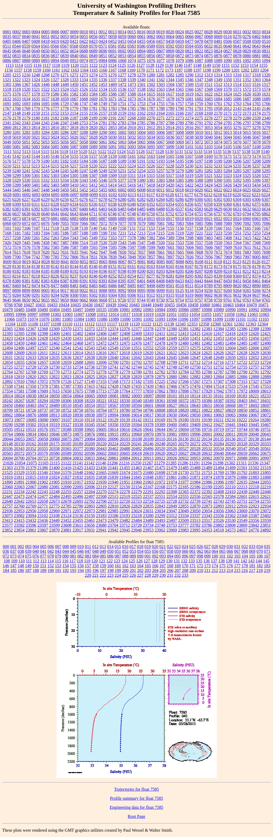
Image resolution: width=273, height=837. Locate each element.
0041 (35, 36)
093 (162, 556)
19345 (89, 424)
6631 (237, 209)
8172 (208, 266)
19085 (31, 420)
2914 (170, 127)
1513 (227, 84)
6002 (122, 190)
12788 (230, 372)
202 (140, 570)
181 (252, 565)
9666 (93, 300)
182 (259, 565)
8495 (131, 285)
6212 (208, 194)
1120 (74, 65)
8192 (74, 271)
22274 (113, 491)
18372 (183, 400)
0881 (256, 55)
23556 (253, 520)
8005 (256, 257)
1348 (208, 79)
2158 (112, 113)
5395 (247, 180)
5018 (7, 137)
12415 (195, 333)
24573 (230, 530)
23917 (78, 530)
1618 (179, 94)
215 (237, 570)
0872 (179, 55)
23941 (101, 530)
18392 (230, 400)
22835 (148, 506)
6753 (179, 214)
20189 (78, 444)
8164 (160, 266)
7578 (35, 247)
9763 (247, 300)
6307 (266, 199)
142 (244, 561)
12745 (148, 367)
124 (124, 561)
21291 (194, 463)
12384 (218, 329)
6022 (218, 190)
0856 (151, 55)
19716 (207, 429)
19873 (66, 434)
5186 (93, 161)
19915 (113, 434)
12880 (171, 376)
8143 (64, 266)
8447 (218, 281)
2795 (227, 123)
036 (6, 551)
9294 (55, 295)
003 (28, 546)
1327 (55, 79)
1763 (237, 103)
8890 (256, 285)
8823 (247, 285)
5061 (103, 142)
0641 (237, 46)
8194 (93, 271)
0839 (64, 55)
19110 (78, 420)
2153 (64, 113)
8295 (189, 276)
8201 (151, 271)
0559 (26, 46)
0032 (247, 32)
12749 (183, 367)
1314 (218, 75)
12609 (19, 353)
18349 (148, 400)
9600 (199, 295)
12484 (230, 343)
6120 (170, 194)
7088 (218, 223)
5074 (218, 142)
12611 (42, 353)
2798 (256, 123)
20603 (113, 453)
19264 (253, 420)
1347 (199, 79)
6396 (64, 209)
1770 (35, 108)
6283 (151, 199)
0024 (179, 32)
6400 (83, 209)
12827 (113, 376)
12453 (218, 338)
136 (206, 561)
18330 (124, 400)
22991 (124, 511)
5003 (131, 132)
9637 (256, 295)
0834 (26, 55)
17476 (195, 386)
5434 (256, 185)
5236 (247, 166)
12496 (19, 348)
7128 (64, 228)
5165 (170, 156)
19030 (171, 415)
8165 (170, 266)
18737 (42, 410)
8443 (199, 281)
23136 (78, 515)
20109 (148, 439)
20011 (230, 434)
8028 (45, 261)
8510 (179, 285)
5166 (179, 156)
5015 (247, 132)
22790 (78, 506)
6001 (112, 190)
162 (125, 565)
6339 (122, 204)
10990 (230, 309)
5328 (7, 180)
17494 (207, 386)
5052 (35, 142)
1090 (227, 60)
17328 (265, 381)
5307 (93, 175)
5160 (122, 156)
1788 (160, 108)
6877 (35, 218)
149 (28, 565)
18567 (113, 405)
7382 (151, 238)
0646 (16, 51)
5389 (208, 180)
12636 (66, 357)
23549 (242, 520)
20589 (66, 453)
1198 (207, 70)
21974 (171, 482)
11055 (206, 314)
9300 (74, 295)
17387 (66, 386)
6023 (227, 190)
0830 (256, 51)
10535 (101, 309)
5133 (198, 151)
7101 (7, 228)
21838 (101, 477)
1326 (45, 79)
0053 (64, 36)
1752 (131, 103)
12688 (78, 362)
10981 (124, 309)
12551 (136, 348)
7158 (198, 228)
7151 (131, 228)
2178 (16, 118)
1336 (103, 79)
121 (102, 561)
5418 (151, 185)
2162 (141, 113)
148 (21, 565)
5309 (112, 175)
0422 (83, 41)
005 (43, 546)
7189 (93, 233)
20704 (31, 458)
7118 (55, 228)
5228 (170, 166)
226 (133, 575)
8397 (131, 281)
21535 (31, 472)
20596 (89, 453)
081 (73, 556)
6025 (247, 190)
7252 (247, 233)
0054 (74, 36)
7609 (227, 247)
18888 (42, 415)
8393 (103, 281)
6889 (122, 218)
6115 (141, 194)
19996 (195, 434)
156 (80, 565)
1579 (45, 94)
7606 (208, 247)
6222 (246, 194)
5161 (131, 156)
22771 (42, 506)
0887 (16, 60)
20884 (124, 458)
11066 (9, 319)
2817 (64, 127)
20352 (31, 448)
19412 (207, 424)
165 (147, 565)
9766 (8, 305)
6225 (7, 199)
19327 (66, 424)
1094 (266, 60)
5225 (141, 166)
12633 (31, 357)
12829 (136, 376)
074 (21, 556)
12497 (31, 348)
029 (222, 546)
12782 (160, 372)
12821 (42, 376)
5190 (131, 161)
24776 (253, 530)
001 (13, 546)
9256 (208, 290)
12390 (265, 329)
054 (140, 551)
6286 (179, 199)
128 (154, 561)
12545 (101, 348)
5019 (16, 137)
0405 (7, 41)
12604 (230, 348)
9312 (151, 295)
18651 (207, 405)
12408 (124, 333)
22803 (89, 506)
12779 (124, 372)
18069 (101, 396)
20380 (89, 448)
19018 (160, 415)
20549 (253, 448)
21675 (136, 472)
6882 (64, 218)
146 (6, 565)
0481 (218, 41)
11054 (195, 314)
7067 (93, 223)
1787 (151, 108)
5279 (179, 170)
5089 (93, 147)
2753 (83, 123)
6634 (266, 209)
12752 (218, 367)
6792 (227, 214)
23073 (7, 515)
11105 (22, 324)
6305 (247, 199)
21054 (19, 463)
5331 (35, 180)
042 (50, 551)
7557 (199, 242)
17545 (253, 386)
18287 (31, 400)
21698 (160, 472)
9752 (170, 300)
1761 (218, 103)
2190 (103, 118)
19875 (78, 434)
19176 (171, 420)
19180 (183, 420)
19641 (148, 429)
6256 (64, 199)
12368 (42, 329)
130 (169, 561)
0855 (141, 55)
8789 (208, 285)
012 (95, 546)
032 (245, 546)
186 (21, 570)
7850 (141, 257)
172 (200, 565)
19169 (160, 420)
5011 (208, 132)
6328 (55, 204)
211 (207, 570)
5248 (93, 170)
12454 (230, 338)
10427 (28, 305)
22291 (148, 491)
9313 (160, 295)
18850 (242, 410)
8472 (26, 285)
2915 (179, 127)
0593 (179, 46)
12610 (31, 353)
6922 (218, 218)
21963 (148, 482)
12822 (54, 376)
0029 (218, 32)
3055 (227, 127)
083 (88, 556)
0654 (74, 51)
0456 (151, 41)
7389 (170, 238)
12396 (31, 333)
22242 (31, 491)
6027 (266, 190)
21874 (207, 477)
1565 (179, 89)
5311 (131, 175)
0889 (35, 60)
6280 (122, 199)
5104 (218, 147)
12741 (113, 367)
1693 (26, 103)
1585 (103, 94)
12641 (124, 357)
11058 (229, 314)
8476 (45, 285)
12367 (31, 329)
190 (50, 570)
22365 (183, 491)
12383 (207, 329)
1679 (179, 99)
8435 (189, 281)
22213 (242, 487)
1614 (141, 94)
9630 (218, 295)
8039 (55, 261)
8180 (7, 271)
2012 (227, 108)
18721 (19, 410)
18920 (66, 415)
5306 (83, 175)
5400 (26, 185)
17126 (66, 381)
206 (170, 570)
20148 (7, 444)
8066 (113, 261)
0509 (256, 41)
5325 (247, 175)
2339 (256, 118)
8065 (103, 261)
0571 (103, 46)
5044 (227, 137)
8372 (247, 276)
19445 (253, 424)
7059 (74, 223)
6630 (227, 209)
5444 (7, 190)
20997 (265, 458)
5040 (208, 137)
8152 (122, 266)
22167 (148, 487)
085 (103, 556)
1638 (55, 99)
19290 (7, 424)
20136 (230, 439)
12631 (7, 357)
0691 (112, 51)
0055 (83, 36)
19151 (148, 420)
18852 (253, 410)
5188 (112, 161)
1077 (160, 60)
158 (95, 565)
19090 (43, 420)
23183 (101, 515)
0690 (103, 51)
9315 (170, 295)
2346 (55, 123)
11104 (10, 324)
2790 (189, 123)
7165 (246, 228)
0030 (227, 32)
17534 (242, 386)
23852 (7, 530)
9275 (7, 295)
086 (110, 556)
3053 (208, 127)
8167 (189, 266)
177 (237, 565)
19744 (242, 429)
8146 (93, 266)
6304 (237, 199)
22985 (113, 511)
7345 (83, 238)
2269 (141, 118)
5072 (199, 142)
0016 (141, 32)
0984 (103, 60)
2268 (131, 118)
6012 (170, 190)
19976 (160, 434)
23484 (136, 520)
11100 (229, 319)
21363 (7, 467)
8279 (160, 276)
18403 (242, 400)
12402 (78, 333)
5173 (247, 156)
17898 (183, 391)
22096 (89, 487)
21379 (31, 467)
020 (155, 546)
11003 (67, 314)
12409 (136, 333)
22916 (242, 506)
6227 (26, 199)
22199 (207, 487)
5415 (122, 185)
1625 (237, 94)
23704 (113, 525)
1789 (170, 108)
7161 (227, 228)
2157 (103, 113)
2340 (266, 118)
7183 (35, 233)
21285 (171, 463)
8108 (199, 261)
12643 (148, 357)
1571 (237, 89)
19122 (101, 420)
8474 (35, 285)
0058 (112, 36)
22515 (113, 496)
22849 (171, 506)
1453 (103, 84)
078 (50, 556)
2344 (35, 123)
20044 (7, 439)
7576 (26, 247)
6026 (256, 190)
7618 (26, 252)
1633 (16, 99)
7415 (247, 238)
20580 (54, 453)
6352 (151, 204)
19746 (253, 429)
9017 (64, 290)
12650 (230, 357)
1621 (199, 94)
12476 (136, 343)
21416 (66, 467)
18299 (54, 400)
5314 (141, 175)
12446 (136, 338)
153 (58, 565)
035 (267, 546)
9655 (45, 300)
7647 (103, 252)
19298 (19, 424)
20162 (31, 444)
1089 (218, 60)
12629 (253, 353)
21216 (124, 463)
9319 (189, 295)
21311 (241, 463)
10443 (134, 305)
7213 (141, 233)
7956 (208, 257)
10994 (265, 309)
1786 (141, 108)
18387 (218, 400)
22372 (195, 491)
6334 (74, 204)
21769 (218, 472)
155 (73, 565)
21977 (183, 482)
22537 (148, 496)
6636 (7, 214)
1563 (160, 89)
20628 (195, 453)
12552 (148, 348)
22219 (265, 487)
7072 (103, 223)
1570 (227, 89)
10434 (64, 305)
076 (36, 556)
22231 (7, 491)
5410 (74, 185)
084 (95, 556)
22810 (113, 506)
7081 (160, 223)
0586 (141, 46)
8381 (26, 281)
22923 (253, 506)
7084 (189, 223)
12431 (78, 338)
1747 (83, 103)
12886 (242, 376)
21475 (160, 467)
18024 (19, 396)
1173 (169, 70)
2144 (247, 108)
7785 (55, 257)
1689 (266, 99)
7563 (227, 242)
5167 (189, 156)
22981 (101, 511)
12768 (31, 372)
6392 (35, 209)
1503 (160, 84)
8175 (237, 266)
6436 (112, 209)
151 (43, 565)
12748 (171, 367)
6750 (151, 214)
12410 (148, 333)
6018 (179, 190)
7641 (83, 252)
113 (43, 561)
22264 (89, 491)
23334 (183, 515)
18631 (183, 405)
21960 (136, 482)
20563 (7, 453)
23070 (253, 511)
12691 (89, 362)
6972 (26, 223)
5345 (93, 180)
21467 (148, 467)
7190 (103, 233)
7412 (237, 238)
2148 (16, 113)
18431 (265, 400)
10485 (19, 309)
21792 (242, 472)
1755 (160, 103)
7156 (179, 228)
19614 (113, 429)
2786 (151, 123)
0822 (199, 51)
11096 (183, 319)
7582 (45, 247)
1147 (188, 65)
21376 (19, 467)
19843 (42, 434)
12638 (89, 357)
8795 (218, 285)
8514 (199, 285)
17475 (183, 386)
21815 (31, 477)
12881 (183, 376)
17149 (89, 381)
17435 (136, 386)
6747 (122, 214)
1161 (56, 70)
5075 (227, 142)
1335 (93, 79)
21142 (89, 463)
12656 (31, 362)
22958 (42, 511)
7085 (199, 223)
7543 (122, 242)
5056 (64, 142)
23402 (265, 515)
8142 (55, 266)
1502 (151, 84)
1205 (7, 75)
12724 (265, 362)
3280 (7, 132)
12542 (78, 348)
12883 (207, 376)
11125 (157, 324)
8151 (112, 266)
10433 (52, 305)
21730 (183, 472)
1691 (7, 103)
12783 (171, 372)
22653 (31, 501)
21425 (78, 467)
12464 (66, 343)
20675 (265, 453)
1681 (189, 99)
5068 (170, 142)
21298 (218, 463)
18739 (54, 410)
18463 (31, 405)
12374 (113, 329)
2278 (227, 118)
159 (103, 565)
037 (13, 551)
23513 (195, 520)
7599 (151, 247)
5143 (26, 156)
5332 (45, 180)
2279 (237, 118)
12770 (54, 372)
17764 (124, 391)
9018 (74, 290)
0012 (103, 32)
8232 (64, 276)
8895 (266, 285)
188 (36, 570)
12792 (265, 372)
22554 (171, 496)
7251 (237, 233)
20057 (31, 439)
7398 (189, 238)
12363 (251, 324)
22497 (89, 496)
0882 (266, 55)
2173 (247, 113)
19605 (101, 429)
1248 (35, 75)
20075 (66, 439)
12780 (136, 372)
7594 (103, 247)
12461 (42, 343)
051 (118, 551)
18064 (78, 396)
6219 (227, 194)
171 (192, 565)
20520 (160, 448)
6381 (266, 204)
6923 (227, 218)
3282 (26, 132)
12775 (89, 372)
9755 (189, 300)
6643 (74, 214)
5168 (199, 156)
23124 (66, 515)
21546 (42, 472)
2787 (160, 123)
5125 (131, 151)
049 (103, 551)
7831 (93, 257)
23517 (207, 520)
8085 (160, 261)
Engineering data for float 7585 (136, 807)
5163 (151, 156)
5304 (64, 175)
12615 (89, 353)
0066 (189, 36)
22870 (195, 506)
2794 (218, 123)
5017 (266, 132)
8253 (122, 276)
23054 (207, 511)
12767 (19, 372)
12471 (89, 343)
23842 (253, 525)
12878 (148, 376)
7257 (7, 238)
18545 (78, 405)
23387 (253, 515)
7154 (160, 228)
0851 (103, 55)
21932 (89, 482)
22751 (242, 501)
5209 (266, 161)
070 (259, 551)
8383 (45, 281)
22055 (265, 482)
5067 (160, 142)
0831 (266, 51)
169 (177, 565)
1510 (199, 84)
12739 (101, 367)
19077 (19, 420)
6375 (256, 204)
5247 (83, 170)
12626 (218, 353)
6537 (179, 209)
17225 (160, 381)
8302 (199, 276)
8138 (35, 266)
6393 (45, 209)
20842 (101, 458)
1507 (179, 84)
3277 (247, 127)
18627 (171, 405)
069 (252, 551)
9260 (227, 290)
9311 (141, 295)
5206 (237, 161)
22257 (78, 491)
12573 (183, 348)
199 (118, 570)
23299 (160, 515)
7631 (64, 252)
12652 (253, 357)
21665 (101, 472)
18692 (253, 405)
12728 (31, 367)
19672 (171, 429)
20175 (54, 444)
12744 (136, 367)
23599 (54, 525)
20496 (148, 448)
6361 (237, 204)
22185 (183, 487)
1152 (235, 65)
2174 (256, 113)
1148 (197, 65)
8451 (237, 281)
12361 (227, 324)
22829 (136, 506)
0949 (64, 60)
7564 (237, 242)
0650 (45, 51)
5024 (55, 137)
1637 (45, 99)
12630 (265, 353)
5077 (247, 142)
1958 (218, 108)
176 (230, 565)
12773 (66, 372)
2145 (256, 108)
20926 (171, 458)
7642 (93, 252)
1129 (159, 65)
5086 (64, 147)
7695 (256, 252)
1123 (103, 65)
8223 (45, 276)
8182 (16, 271)
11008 (90, 314)
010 (80, 546)
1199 (216, 70)
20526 (171, 448)
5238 (266, 166)
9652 (35, 300)
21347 (265, 463)
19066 (242, 415)
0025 (189, 32)
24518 (218, 530)
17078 (54, 381)
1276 (112, 75)
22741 (207, 501)
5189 (122, 161)
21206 (112, 463)
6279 (112, 199)
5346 (103, 180)
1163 (75, 70)
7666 (189, 252)
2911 (141, 127)
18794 (136, 410)
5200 (227, 161)
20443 (101, 448)
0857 (160, 55)
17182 (136, 381)
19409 (195, 424)
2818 (74, 127)
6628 (208, 209)
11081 (56, 319)
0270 (237, 36)
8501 (170, 285)
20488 (124, 448)
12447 (148, 338)
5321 (208, 175)
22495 (66, 496)
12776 (101, 372)
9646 (16, 300)
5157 (93, 156)
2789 (179, 123)
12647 (195, 357)
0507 (237, 41)
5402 (45, 185)
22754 (253, 501)
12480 (183, 343)
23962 (160, 530)
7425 (266, 238)
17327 (253, 381)
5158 (103, 156)
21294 (206, 463)
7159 (208, 228)
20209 (89, 444)
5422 (189, 185)
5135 (217, 151)
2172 (237, 113)
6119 (160, 194)
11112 (90, 324)
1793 (199, 108)
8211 (237, 271)
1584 (93, 94)
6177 (189, 194)
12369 (54, 329)
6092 (26, 194)
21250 (136, 463)
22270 (101, 491)
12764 (7, 372)
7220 (189, 233)
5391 (227, 180)
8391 (83, 281)
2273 (179, 118)
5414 (112, 185)
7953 (199, 257)
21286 (183, 463)
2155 (83, 113)
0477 (189, 41)
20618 (136, 453)
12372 (89, 329)
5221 (103, 166)
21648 (78, 472)
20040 (253, 434)
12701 (124, 362)
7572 (7, 247)
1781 (93, 108)
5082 (26, 147)
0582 (122, 46)
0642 (247, 46)
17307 (218, 381)
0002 (16, 32)
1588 (131, 94)
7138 (74, 228)
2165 (170, 113)
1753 (141, 103)
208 (185, 570)
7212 (131, 233)
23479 (113, 520)
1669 (93, 99)
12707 (148, 362)
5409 (64, 185)
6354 (170, 204)
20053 (19, 439)
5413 (103, 185)
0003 (26, 32)
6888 (112, 218)
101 (222, 556)
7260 (26, 238)
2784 (131, 123)
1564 (170, 89)
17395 (78, 386)
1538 (141, 89)
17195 (148, 381)
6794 (247, 214)
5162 (141, 156)
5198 (208, 161)
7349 (93, 238)
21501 (242, 467)
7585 (55, 247)
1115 (28, 65)
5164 (160, 156)
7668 (199, 252)
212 (215, 570)
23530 (230, 520)
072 (6, 556)
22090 (66, 487)
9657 (55, 300)
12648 (207, 357)
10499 (89, 309)
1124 (112, 65)
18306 (66, 400)
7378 (131, 238)
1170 (141, 70)
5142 (16, 156)
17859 (148, 391)
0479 (208, 41)
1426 (35, 84)
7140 (93, 228)
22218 (253, 487)
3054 (218, 127)
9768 (18, 305)
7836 (103, 257)
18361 (160, 400)
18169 (230, 396)
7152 (141, 228)
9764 (256, 300)
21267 (147, 463)
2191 (112, 118)
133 (191, 561)
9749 (151, 300)
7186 (64, 233)
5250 (112, 170)
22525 (136, 496)
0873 (189, 55)
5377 (122, 180)
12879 (160, 376)
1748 (93, 103)
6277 (93, 199)
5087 (74, 147)
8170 (199, 266)
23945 (124, 530)
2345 (45, 123)
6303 (227, 199)
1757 (179, 103)
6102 (113, 194)
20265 (171, 444)
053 (133, 551)
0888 (26, 60)
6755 (199, 214)
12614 (78, 353)
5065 (141, 142)
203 (147, 570)
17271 (207, 381)
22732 (183, 501)
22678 (66, 501)
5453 (93, 190)
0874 (199, 55)
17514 (218, 386)
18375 (195, 400)
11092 (148, 319)
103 (237, 556)
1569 (218, 89)
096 (185, 556)
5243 (45, 170)
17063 (31, 381)
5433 (247, 185)
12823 (66, 376)
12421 (265, 333)
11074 (32, 319)
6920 (199, 218)
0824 (218, 51)
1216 (26, 75)
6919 (189, 218)
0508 (247, 41)
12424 (19, 338)
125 (132, 561)
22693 (78, 501)
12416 (207, 333)
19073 (7, 420)
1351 (237, 79)
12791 (253, 372)
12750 (195, 367)
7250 (227, 233)
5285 (237, 170)
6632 (247, 209)
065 (222, 551)
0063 (160, 36)
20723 (42, 458)
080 (65, 556)
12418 (230, 333)
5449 (55, 190)
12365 (7, 329)
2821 (103, 127)
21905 (54, 482)
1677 (160, 99)
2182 (55, 118)
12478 (160, 343)
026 (200, 546)
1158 (27, 70)
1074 (131, 60)
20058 (43, 439)
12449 (171, 338)
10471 (263, 305)
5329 (16, 180)
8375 (266, 276)
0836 (45, 55)
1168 (122, 70)
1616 (160, 94)
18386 (207, 400)
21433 (89, 467)
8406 (151, 281)
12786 (207, 372)
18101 (172, 396)
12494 (7, 348)
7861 (160, 257)
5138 (246, 151)
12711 (183, 362)
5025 (64, 137)
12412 (171, 333)
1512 (218, 84)
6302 (218, 199)
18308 (78, 400)
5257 (160, 170)
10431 (40, 305)
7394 (179, 238)
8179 (266, 266)
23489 (148, 520)
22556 (195, 496)
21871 (195, 477)
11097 (195, 319)
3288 (83, 132)
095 (177, 556)
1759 (199, 103)
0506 (227, 41)
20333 (265, 444)
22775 (54, 506)
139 (229, 561)
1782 (103, 108)
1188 (188, 70)
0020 (170, 32)
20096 (113, 439)
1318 (256, 75)
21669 (113, 472)
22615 (253, 496)
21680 (148, 472)
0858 (170, 55)
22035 (242, 482)
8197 (112, 271)
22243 (42, 491)
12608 (7, 353)
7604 (189, 247)
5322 (218, 175)
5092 (122, 147)
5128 (159, 151)
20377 (78, 448)
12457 (265, 338)
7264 (64, 238)
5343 (83, 180)
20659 (242, 453)
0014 (122, 32)
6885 (93, 218)
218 (259, 570)
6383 (16, 209)
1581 (64, 94)
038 (21, 551)
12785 (195, 372)
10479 (7, 309)
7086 (208, 223)
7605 (199, 247)
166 (155, 565)
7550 (160, 242)
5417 (141, 185)
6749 (141, 214)
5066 (151, 142)
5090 (103, 147)
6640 (45, 214)
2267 (122, 118)
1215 (16, 75)
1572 (247, 89)
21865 (183, 477)
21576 (66, 472)
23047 (171, 511)
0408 (35, 41)
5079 (266, 142)
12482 (207, 343)
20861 (113, 458)
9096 (151, 290)
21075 (31, 463)
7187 (74, 233)
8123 (237, 261)
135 (199, 561)
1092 (247, 60)
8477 (55, 285)
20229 (124, 444)
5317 (170, 175)
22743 (218, 501)
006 (50, 546)
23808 (230, 525)
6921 (208, 218)
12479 (171, 343)
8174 (227, 266)
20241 (136, 444)
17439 (148, 386)
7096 (266, 223)
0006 (55, 32)
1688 (256, 99)
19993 (183, 434)
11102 (252, 319)
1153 (244, 65)
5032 (131, 137)
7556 (189, 242)
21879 (230, 477)
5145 (45, 156)
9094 (131, 290)
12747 (160, 367)
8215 (7, 276)
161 (118, 565)
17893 (171, 391)
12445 (124, 338)
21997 (230, 482)
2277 (218, 118)
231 (170, 575)
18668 (230, 405)
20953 (195, 458)
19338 (78, 424)
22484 (54, 496)
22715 (113, 501)
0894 (55, 60)
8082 (151, 261)
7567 (247, 242)
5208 (256, 161)
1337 (112, 79)
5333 (55, 180)
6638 (26, 214)
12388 (253, 329)
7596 (122, 247)
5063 (122, 142)
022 (170, 546)
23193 (124, 515)
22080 (42, 487)
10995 (9, 314)
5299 (16, 175)
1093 (256, 60)
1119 (65, 65)
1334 (83, 79)
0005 (45, 32)
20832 (78, 458)
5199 (218, 161)
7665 (179, 252)
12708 (160, 362)
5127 (150, 151)
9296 (64, 295)
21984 (195, 482)
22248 (54, 491)
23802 (218, 525)
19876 (89, 434)
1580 (55, 94)
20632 (207, 453)
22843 (160, 506)
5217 (74, 166)
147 (13, 565)
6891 (131, 218)
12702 (136, 362)
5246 (74, 170)
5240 (16, 170)
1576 (16, 94)
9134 (189, 290)
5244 (55, 170)
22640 (7, 501)
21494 (218, 467)
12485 (242, 343)
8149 (103, 266)
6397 (74, 209)
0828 (237, 51)
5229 (179, 166)
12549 (113, 348)
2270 (151, 118)
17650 (66, 391)
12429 (54, 338)
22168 (160, 487)
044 (65, 551)
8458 (247, 281)
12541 (66, 348)
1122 (93, 65)
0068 (208, 36)
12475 (124, 343)
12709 (171, 362)
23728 (136, 525)
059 (177, 551)
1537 (131, 89)
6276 (83, 199)
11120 (135, 324)
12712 (195, 362)
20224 (113, 444)
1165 (93, 70)
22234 (19, 491)
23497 (171, 520)
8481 (74, 285)
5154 (64, 156)
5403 (55, 185)
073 (13, 556)
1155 (263, 65)
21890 (7, 482)
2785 (141, 123)
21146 (101, 463)
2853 (112, 127)
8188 (55, 271)
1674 (141, 99)
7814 (83, 257)
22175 (171, 487)
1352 (247, 79)
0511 (7, 46)
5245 (64, 170)
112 (36, 561)
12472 (101, 343)
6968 (7, 223)
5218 (83, 166)
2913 (160, 127)
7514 (83, 242)
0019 (160, 32)
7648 (112, 252)
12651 (242, 357)
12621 (160, 353)
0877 (227, 55)
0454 (131, 41)
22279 (136, 491)
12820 (31, 376)
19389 (160, 424)
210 (200, 570)
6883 (74, 218)
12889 (265, 376)
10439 (111, 305)
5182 (64, 161)
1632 (7, 99)
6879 (45, 218)
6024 (237, 190)
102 (230, 556)
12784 (183, 372)
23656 (89, 525)
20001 (207, 434)
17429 (124, 386)
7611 (247, 247)
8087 (170, 261)
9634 (247, 295)
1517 (266, 84)
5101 (189, 147)
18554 (89, 405)
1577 (26, 94)
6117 (151, 194)
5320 (199, 175)
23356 (218, 515)
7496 (74, 242)
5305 (74, 175)
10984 (160, 309)
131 (177, 561)
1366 (16, 84)
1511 (208, 84)
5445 (16, 190)
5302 (45, 175)
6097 (74, 194)
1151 (226, 65)
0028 (208, 32)
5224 (131, 166)
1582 (74, 94)
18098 (160, 396)
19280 (265, 420)
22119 (101, 487)
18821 (195, 410)
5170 (218, 156)
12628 (242, 353)
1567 (199, 89)
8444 (208, 281)
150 (36, 565)
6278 (103, 199)
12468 (78, 343)
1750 (112, 103)
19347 (101, 424)
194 (80, 570)
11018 (136, 314)
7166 (256, 228)
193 (73, 570)
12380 (171, 329)
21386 (42, 467)
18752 (66, 410)
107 (267, 556)
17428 (113, 386)
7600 (160, 247)
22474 (31, 496)
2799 (266, 123)
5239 (7, 170)
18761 (89, 410)
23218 (136, 515)
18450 (7, 405)
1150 (216, 65)
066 (230, 551)
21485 (183, 467)
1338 (122, 79)
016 (125, 546)
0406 (16, 41)
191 (58, 570)
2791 (199, 123)
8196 (103, 271)
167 (162, 565)
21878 (218, 477)
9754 (179, 300)
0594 (189, 46)
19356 (113, 424)
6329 (64, 204)
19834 (31, 434)
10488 (31, 309)
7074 (112, 223)
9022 (83, 290)
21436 (101, 467)
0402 (256, 36)
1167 (112, 70)
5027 (83, 137)
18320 (89, 400)
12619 (136, 353)
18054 (66, 396)
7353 (112, 238)
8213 (256, 271)
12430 (66, 338)
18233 (265, 396)
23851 (265, 525)
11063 (252, 314)
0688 (83, 51)
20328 (242, 444)
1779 (74, 108)
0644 (266, 46)
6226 (16, 199)
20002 (218, 434)
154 (65, 565)
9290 (26, 295)
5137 (236, 151)
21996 (218, 482)
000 (6, 546)
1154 (254, 65)
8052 (84, 261)
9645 (7, 300)
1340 (141, 79)
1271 (64, 75)
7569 (266, 242)
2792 (208, 123)
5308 (103, 175)
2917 (199, 127)
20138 (253, 439)
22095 (78, 487)
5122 (102, 151)
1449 (64, 84)
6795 (256, 214)
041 (43, 551)
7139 (83, 228)
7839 (112, 257)
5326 (256, 175)
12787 (218, 372)
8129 (7, 266)
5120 (83, 151)
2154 (74, 113)
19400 (171, 424)
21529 (19, 472)
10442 (122, 305)
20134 (206, 439)
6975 (35, 223)
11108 (56, 324)
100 (215, 556)
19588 (66, 429)
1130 (169, 65)
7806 (74, 257)
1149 (207, 65)
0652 (64, 51)
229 (155, 575)
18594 (136, 405)
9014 (55, 290)
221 (95, 575)
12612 (54, 353)
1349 (218, 79)
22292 (160, 491)
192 (65, 570)
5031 (122, 137)
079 (58, 556)
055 (147, 551)
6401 (93, 209)
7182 (26, 233)
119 (87, 561)
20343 (19, 448)
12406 (101, 333)
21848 (148, 477)
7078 (131, 223)
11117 (112, 324)
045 (73, 551)
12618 (124, 353)
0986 (112, 60)
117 (73, 561)
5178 (26, 161)
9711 (112, 300)
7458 (45, 242)
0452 (112, 41)
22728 (171, 501)
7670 (208, 252)
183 (267, 565)
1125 (122, 65)
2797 (247, 123)
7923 (179, 257)
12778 (113, 372)
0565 (45, 46)
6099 (93, 194)
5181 (55, 161)
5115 (45, 151)
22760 (19, 506)
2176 (7, 118)
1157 (18, 70)
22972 (78, 511)
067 (237, 551)
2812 (16, 127)
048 (95, 551)
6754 (189, 214)
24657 (242, 530)
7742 (35, 257)
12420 (253, 333)
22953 (19, 511)
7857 (151, 257)
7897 (170, 257)
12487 (253, 343)
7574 (16, 247)
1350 (227, 79)
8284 (179, 276)
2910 (131, 127)
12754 (230, 367)
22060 (7, 487)
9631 (227, 295)
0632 (208, 46)
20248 (160, 444)
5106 (237, 147)
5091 (112, 147)
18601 (148, 405)
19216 (230, 420)
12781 (148, 372)
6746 (112, 214)
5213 (35, 166)
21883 (253, 477)
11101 (241, 319)
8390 (74, 281)
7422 (256, 238)
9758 (208, 300)
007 (58, 546)
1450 (74, 84)
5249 (103, 170)
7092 (247, 223)
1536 (122, 89)
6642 (64, 214)
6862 (266, 214)
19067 (253, 415)
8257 (141, 276)
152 (50, 565)
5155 (74, 156)
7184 (45, 233)
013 (103, 546)
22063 (19, 487)
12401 (66, 333)
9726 (122, 300)
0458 (170, 41)
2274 (189, 118)
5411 (83, 185)
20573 (31, 453)
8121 (227, 261)
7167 (266, 228)
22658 (42, 501)
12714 (207, 362)
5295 (266, 170)
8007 (266, 257)
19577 (54, 429)
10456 (181, 305)
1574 (266, 89)
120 (94, 561)
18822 (207, 410)
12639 (101, 357)
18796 (148, 410)
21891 (19, 482)
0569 (83, 46)
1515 (247, 84)
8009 (7, 261)
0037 (16, 36)
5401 (35, 185)
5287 (247, 170)
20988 (242, 458)
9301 (83, 295)
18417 (253, 400)
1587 (122, 94)
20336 (7, 448)
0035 (7, 36)
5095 (151, 147)
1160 (46, 70)
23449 (54, 520)
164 (140, 565)
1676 (151, 99)
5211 (16, 166)
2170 (218, 113)
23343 (207, 515)
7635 (74, 252)
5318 (179, 175)
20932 (183, 458)
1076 (151, 60)
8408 (160, 281)
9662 (83, 300)
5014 (237, 132)
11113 (101, 324)
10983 (148, 309)
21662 (89, 472)
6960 (247, 218)
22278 (124, 491)
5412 (93, 185)
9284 (16, 295)
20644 (230, 453)
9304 (112, 295)
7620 (45, 252)
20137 (241, 439)
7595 (112, 247)
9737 (131, 300)
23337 (195, 515)
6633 (256, 209)
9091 (112, 290)
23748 (160, 525)
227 (140, 575)
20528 (195, 448)
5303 (55, 175)
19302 (31, 424)
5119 (73, 151)
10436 (87, 305)
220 (88, 575)
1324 (35, 79)
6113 (132, 194)
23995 (195, 530)
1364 (266, 79)
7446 (35, 242)
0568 (74, 46)
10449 (157, 305)
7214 (151, 233)
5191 (141, 161)
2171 (227, 113)
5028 (93, 137)
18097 (148, 396)
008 (65, 546)
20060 (54, 439)
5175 (266, 156)
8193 (83, 271)
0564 (35, 46)
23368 (242, 515)
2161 (131, 113)
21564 (54, 472)
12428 (42, 338)
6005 (131, 190)
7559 (218, 242)
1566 (189, 89)
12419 (242, 333)
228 (147, 575)
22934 (265, 506)
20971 (230, 458)
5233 (218, 166)
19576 (42, 429)
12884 (218, 376)
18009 (253, 391)
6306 (256, 199)
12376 (124, 329)
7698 (266, 252)
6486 (151, 209)
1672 (122, 99)
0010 (83, 32)
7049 (55, 223)
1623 (218, 94)
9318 (179, 295)
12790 (242, 372)
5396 (256, 180)
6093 (36, 194)
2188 (83, 118)
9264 (237, 290)
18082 (125, 396)
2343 (26, 123)
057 (162, 551)
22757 (7, 506)
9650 (26, 300)
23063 (230, 511)
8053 (93, 261)
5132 (188, 151)
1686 (237, 99)
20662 (253, 453)
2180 (35, 118)
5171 (227, 156)
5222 (112, 166)
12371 (78, 329)
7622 (55, 252)
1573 (256, 89)
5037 (179, 137)
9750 (160, 300)
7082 (170, 223)
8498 (151, 285)
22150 (124, 487)
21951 (124, 482)
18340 (136, 400)
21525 (7, 472)
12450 (183, 338)
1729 (64, 103)
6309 (16, 204)
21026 (8, 463)
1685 (227, 99)
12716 (218, 362)
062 (200, 551)
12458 (7, 343)
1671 (112, 99)
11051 (171, 314)
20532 (207, 448)
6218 (218, 194)
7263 (55, 238)
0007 (64, 32)
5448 (45, 190)
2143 (237, 108)
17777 (136, 391)
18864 (19, 415)
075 (28, 556)
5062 (112, 142)
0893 (45, 60)
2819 (83, 127)
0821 (189, 51)
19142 (136, 420)
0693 (131, 51)
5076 (237, 142)
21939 (101, 482)
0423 (93, 41)
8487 (122, 285)
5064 (131, 142)
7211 (122, 233)
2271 (160, 118)
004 (36, 546)
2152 (55, 113)
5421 (179, 185)
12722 (242, 362)
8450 (227, 281)
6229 (45, 199)
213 (222, 570)
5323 (227, 175)
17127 (78, 381)
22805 (101, 506)
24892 (265, 530)
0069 (218, 36)
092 (155, 556)
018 (140, 546)
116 (65, 561)
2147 (7, 113)
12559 (171, 348)
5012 (218, 132)
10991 (242, 309)
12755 (242, 367)
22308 (171, 491)
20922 (160, 458)
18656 (218, 405)
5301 (35, 175)
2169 (208, 113)
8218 (35, 276)
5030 (112, 137)
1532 (93, 89)
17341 (19, 386)
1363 (256, 79)
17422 (101, 386)
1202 (245, 70)
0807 (160, 51)
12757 (253, 367)
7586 (64, 247)
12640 (113, 357)
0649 (35, 51)
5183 (74, 161)
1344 (170, 79)
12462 (54, 343)
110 (21, 561)
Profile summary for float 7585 (136, 798)
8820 (237, 285)
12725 (7, 367)
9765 (266, 300)
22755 (265, 501)
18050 (54, 396)
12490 (265, 343)
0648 (26, 51)
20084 (90, 439)
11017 (125, 314)
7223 (218, 233)
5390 (218, 180)
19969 (136, 434)
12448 (160, 338)
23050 (195, 511)
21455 (124, 467)
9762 (237, 300)
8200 (141, 271)
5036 (170, 137)
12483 (218, 343)
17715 (101, 391)
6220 (237, 194)
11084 (79, 319)
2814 (35, 127)
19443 (242, 424)
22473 (19, 496)
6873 (16, 218)
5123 (111, 151)
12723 (253, 362)
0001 (7, 32)
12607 (265, 348)
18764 (101, 410)
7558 (208, 242)
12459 (19, 343)
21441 (113, 467)
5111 (7, 151)
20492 (136, 448)
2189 (93, 118)
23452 (66, 520)
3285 (55, 132)
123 (117, 561)
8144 (74, 266)
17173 (124, 381)
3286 (64, 132)
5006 (160, 132)
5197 (199, 161)
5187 (103, 161)
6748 (131, 214)
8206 (189, 271)
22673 (54, 501)
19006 (124, 415)
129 (162, 561)
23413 (7, 520)
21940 (113, 482)
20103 (125, 439)
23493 (160, 520)
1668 (83, 99)
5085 (55, 147)
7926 (189, 257)
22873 (207, 506)
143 (251, 561)
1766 (266, 103)
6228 (35, 199)
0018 (151, 32)
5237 (256, 166)
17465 (160, 386)
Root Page (136, 816)
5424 (208, 185)
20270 (183, 444)
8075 (132, 261)
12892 (7, 381)
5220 (93, 166)
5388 (199, 180)
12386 (242, 329)
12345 (180, 324)
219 (267, 570)
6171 (179, 194)
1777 (55, 108)
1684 (218, 99)
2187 (74, 118)
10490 (42, 309)
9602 (208, 295)
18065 (90, 396)
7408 (227, 238)
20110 (160, 439)
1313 (208, 75)
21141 (78, 463)
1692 (16, 103)
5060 (93, 142)
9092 (122, 290)
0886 (7, 60)
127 (147, 561)
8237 (74, 276)
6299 (189, 199)
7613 (266, 247)
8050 (74, 261)
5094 (141, 147)
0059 (122, 36)
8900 (35, 290)
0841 (83, 55)
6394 (55, 209)
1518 (7, 89)
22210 (230, 487)
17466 (171, 386)
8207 (199, 271)
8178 (256, 266)
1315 (227, 75)
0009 (74, 32)
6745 (103, 214)
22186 (195, 487)
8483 (93, 285)
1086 (189, 60)
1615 (151, 94)
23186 (113, 515)
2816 (55, 127)
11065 (264, 314)
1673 (131, 99)
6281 (131, 199)
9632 (237, 295)
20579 (42, 453)
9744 (141, 300)
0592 (170, 46)
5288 (256, 170)
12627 (230, 353)
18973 (101, 415)
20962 (207, 458)
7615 (16, 252)
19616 (124, 429)
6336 (93, 204)
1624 (227, 94)
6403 (103, 209)
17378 (42, 386)
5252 (131, 170)
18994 (113, 415)
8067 (122, 261)
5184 (83, 161)
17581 (19, 391)
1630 (256, 94)
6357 (199, 204)
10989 (218, 309)
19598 (78, 429)
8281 (170, 276)
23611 (78, 525)
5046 (247, 137)
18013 (265, 391)
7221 (199, 233)
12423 (7, 338)
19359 (124, 424)
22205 (218, 487)
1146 (178, 65)
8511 (189, 285)
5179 (35, 161)
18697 (265, 405)
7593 (93, 247)
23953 (148, 530)
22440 (253, 491)
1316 (237, 75)
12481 (195, 343)
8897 (7, 290)
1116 (37, 65)
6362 (247, 204)
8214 (266, 271)
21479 (171, 467)
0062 (151, 36)
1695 (45, 103)
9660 (74, 300)
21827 (66, 477)
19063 (218, 415)
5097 (160, 147)
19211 (218, 420)
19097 (54, 420)
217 (252, 570)
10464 (240, 305)
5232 (208, 166)
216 (245, 570)
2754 (93, 123)
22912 (230, 506)
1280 (151, 75)
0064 (170, 36)
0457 (160, 41)
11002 (56, 314)
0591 (160, 46)
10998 (44, 314)
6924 (237, 218)
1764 (247, 103)
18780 (124, 410)
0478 (199, 41)
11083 (67, 319)
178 (245, 565)
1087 (199, 60)
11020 (160, 314)
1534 (103, 89)
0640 (227, 46)
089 (133, 556)
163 (133, 565)
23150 (89, 515)
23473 (101, 520)
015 (118, 546)
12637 (78, 357)
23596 (31, 525)
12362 (239, 324)
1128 (150, 65)
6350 (141, 204)
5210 (7, 166)
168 (170, 565)
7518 (93, 242)
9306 (131, 295)
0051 (45, 36)
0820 (179, 51)
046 (80, 551)
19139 (124, 420)
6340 (131, 204)
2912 (151, 127)
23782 (195, 525)
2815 (45, 127)
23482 (124, 520)
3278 (256, 127)
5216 (64, 166)
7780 (45, 257)
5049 (7, 142)
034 (259, 546)
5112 (17, 151)
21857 (160, 477)
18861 (265, 410)
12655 (19, 362)
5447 (35, 190)
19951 (124, 434)
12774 (78, 372)
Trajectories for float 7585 (136, 789)
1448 (55, 84)
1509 (189, 84)
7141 (102, 228)
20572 (19, 453)
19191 (195, 420)
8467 (7, 285)
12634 (42, 357)
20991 (253, 458)
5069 (179, 142)
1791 (189, 108)
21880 (242, 477)
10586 (113, 309)
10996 (20, 314)
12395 (19, 333)
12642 (136, 357)
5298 (7, 175)
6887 (103, 218)
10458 (193, 305)
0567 (64, 46)
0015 (131, 32)
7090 (237, 223)
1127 (140, 65)
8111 (208, 261)
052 (125, 551)
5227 (160, 166)
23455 (78, 520)
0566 (55, 46)
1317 (247, 75)
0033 (256, 32)
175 (222, 565)
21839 (113, 477)
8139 (45, 266)
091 (147, 556)
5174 (256, 156)
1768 (16, 108)
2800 (7, 127)
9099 (160, 290)
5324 (237, 175)
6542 (189, 209)
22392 (207, 491)
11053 (183, 314)
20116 (171, 439)
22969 (54, 511)
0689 (93, 51)
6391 (26, 209)
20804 (66, 458)
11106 (33, 324)
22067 (31, 487)
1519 (16, 89)
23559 (265, 520)
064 (215, 551)
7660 (151, 252)
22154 (136, 487)
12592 (207, 348)
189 (43, 570)
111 (29, 561)
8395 (122, 281)
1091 (237, 60)
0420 (64, 41)
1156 (9, 70)
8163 (151, 266)
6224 (266, 194)
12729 (42, 367)
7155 (170, 228)
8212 (247, 271)
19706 (195, 429)
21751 (195, 472)
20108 (136, 439)
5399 (16, 185)
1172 (159, 70)
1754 (151, 103)
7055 (64, 223)
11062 (241, 314)
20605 (124, 453)
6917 (170, 218)
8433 (179, 281)
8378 (7, 281)
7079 (141, 223)
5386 (189, 180)
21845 (136, 477)
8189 (64, 271)
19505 (7, 429)
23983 (183, 530)
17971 (230, 391)
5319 (189, 175)
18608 (160, 405)
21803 (253, 472)
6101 (103, 194)
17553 (265, 386)
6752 (170, 214)
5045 (237, 137)
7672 (218, 252)
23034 (160, 511)
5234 (227, 166)
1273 (83, 75)
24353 (207, 530)
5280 (189, 170)
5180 (45, 161)
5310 (122, 175)
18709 (7, 410)
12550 (124, 348)
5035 (160, 137)
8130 (16, 266)
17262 (171, 381)
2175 (266, 113)
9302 (93, 295)
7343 (74, 238)
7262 (45, 238)
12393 (7, 333)
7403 (208, 238)
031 (237, 546)
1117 (47, 65)
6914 (141, 218)
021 (162, 546)
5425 (218, 185)
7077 (122, 223)
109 (14, 561)
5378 (131, 180)
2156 (93, 113)
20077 (78, 439)
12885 (230, 376)
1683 (208, 99)
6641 (55, 214)
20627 (183, 453)
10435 (75, 305)
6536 (170, 209)
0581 (112, 46)
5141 (7, 156)
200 (125, 570)
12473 (113, 343)
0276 (247, 36)
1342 (160, 79)
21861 (171, 477)
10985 (171, 309)
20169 (42, 444)
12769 (42, 372)
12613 (66, 353)
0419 (55, 41)
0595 (199, 46)
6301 (208, 199)
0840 (74, 55)
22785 (66, 506)
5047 (256, 137)
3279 (266, 127)
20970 (218, 458)
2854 (122, 127)
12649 (218, 357)
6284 (160, 199)
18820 (183, 410)
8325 (208, 276)
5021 (35, 137)
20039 (242, 434)
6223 (256, 194)
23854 (19, 530)
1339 (131, 79)
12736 (89, 367)
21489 (207, 467)
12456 (253, 338)
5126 (140, 151)
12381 (183, 329)
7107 (36, 228)
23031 (148, 511)
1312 (199, 75)
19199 (207, 420)
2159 (122, 113)
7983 (237, 257)
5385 (179, 180)
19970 (148, 434)
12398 (42, 333)
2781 (103, 123)
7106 (26, 228)
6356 (189, 204)
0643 (256, 46)
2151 (45, 113)
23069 (242, 511)
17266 (183, 381)
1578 (35, 94)
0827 (227, 51)
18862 (7, 415)
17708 (89, 391)
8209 (218, 271)
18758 (78, 410)
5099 (170, 147)
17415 (89, 386)
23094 (31, 515)
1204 (264, 70)
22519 (124, 496)
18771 (113, 410)
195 (88, 570)
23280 (148, 515)
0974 (83, 60)
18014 (7, 396)
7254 (266, 233)
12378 (148, 329)
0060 (131, 36)
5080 (7, 147)
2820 (93, 127)
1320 (266, 75)
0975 (93, 60)
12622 (171, 353)
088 (125, 556)
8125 (246, 261)
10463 (228, 305)
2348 (74, 123)
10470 (251, 305)
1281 (160, 75)
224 (118, 575)
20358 (54, 448)
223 (110, 575)
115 (58, 561)
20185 (66, 444)
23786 (207, 525)
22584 (230, 496)
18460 (19, 405)
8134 (26, 266)
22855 (183, 506)
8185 (45, 271)
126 (139, 561)
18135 (206, 396)
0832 (7, 55)
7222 (208, 233)
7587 (74, 247)
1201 (235, 70)
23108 (54, 515)
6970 (16, 223)
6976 (45, 223)
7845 (122, 257)
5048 (266, 137)
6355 (179, 204)
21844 (124, 477)
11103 (263, 319)
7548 (151, 242)
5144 (35, 156)
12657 (42, 362)
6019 (189, 190)
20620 (160, 453)
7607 (218, 247)
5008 (179, 132)
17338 (7, 386)
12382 (195, 329)
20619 (148, 453)
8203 (160, 271)
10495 (66, 309)
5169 (208, 156)
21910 (66, 482)
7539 (112, 242)
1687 (247, 99)
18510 (66, 405)
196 (95, 570)
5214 (45, 166)
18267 (19, 400)
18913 (54, 415)
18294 (42, 400)
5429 (237, 185)
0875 (208, 55)
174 (215, 565)
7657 (141, 252)
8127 (266, 261)
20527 (183, 448)
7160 (218, 228)
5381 (151, 180)
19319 (54, 424)
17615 (54, 391)
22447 (7, 496)
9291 (35, 295)
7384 (160, 238)
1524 (64, 89)
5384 (170, 180)
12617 (113, 353)
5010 (199, 132)
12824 (78, 376)
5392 (237, 180)
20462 (113, 448)
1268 (45, 75)
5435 (266, 185)
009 (73, 546)
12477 (148, 343)
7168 (7, 233)
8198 (122, 271)
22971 (66, 511)
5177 (16, 161)
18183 (241, 396)
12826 (101, 376)
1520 (26, 89)
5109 (266, 147)
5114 (35, 151)
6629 (218, 209)
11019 (148, 314)
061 (192, 551)
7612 (256, 247)
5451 (74, 190)
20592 (78, 453)
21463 (136, 467)
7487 (64, 242)
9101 (170, 290)
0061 (141, 36)
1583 (83, 94)
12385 (230, 329)
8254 (131, 276)
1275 (103, 75)
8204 (170, 271)
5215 (55, 166)
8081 (141, 261)
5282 (208, 170)
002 (21, 546)
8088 (180, 261)
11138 (169, 324)
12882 (195, 376)
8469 (16, 285)
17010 (19, 381)
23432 (31, 520)
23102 (42, 515)
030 (230, 546)
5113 (26, 151)
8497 (141, 285)
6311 (35, 204)
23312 (171, 515)
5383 (160, 180)
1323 (26, 79)
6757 (218, 214)
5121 (92, 151)
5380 (141, 180)
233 (185, 575)
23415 (19, 520)
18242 (7, 400)
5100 (179, 147)
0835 (35, 55)
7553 (179, 242)
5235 (237, 166)
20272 (195, 444)
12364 (262, 324)
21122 (66, 463)
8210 (227, 271)
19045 (183, 415)
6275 (74, 199)
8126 (256, 261)
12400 (54, 333)
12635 (54, 357)
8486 (112, 285)
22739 (195, 501)
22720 (124, 501)
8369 (237, 276)
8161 (131, 266)
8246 (93, 276)
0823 (208, 51)
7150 (122, 228)
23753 (171, 525)
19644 (160, 429)
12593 (218, 348)
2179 (26, 118)
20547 (242, 448)
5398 (7, 185)
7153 (150, 228)
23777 (183, 525)
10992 (253, 309)
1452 (93, 84)
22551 (160, 496)
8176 (247, 266)
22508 (101, 496)
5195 (179, 161)
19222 (241, 420)
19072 (265, 415)
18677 (242, 405)
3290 (103, 132)
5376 (112, 180)
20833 (89, 458)
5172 (237, 156)
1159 (37, 70)
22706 (101, 501)
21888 (265, 477)
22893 (218, 506)
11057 (217, 314)
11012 (102, 314)
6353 (160, 204)
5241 (26, 170)
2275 (199, 118)
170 (185, 565)
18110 (183, 396)
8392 (93, 281)
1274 (93, 75)
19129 (113, 420)
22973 (89, 511)
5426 (227, 185)
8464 (266, 281)
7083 (179, 223)
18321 (101, 400)
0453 (122, 41)
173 (207, 565)
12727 (19, 367)
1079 (179, 60)
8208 (208, 271)
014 (110, 546)
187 (28, 570)
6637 (16, 214)
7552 (170, 242)
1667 (74, 99)
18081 (113, 396)
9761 (227, 300)
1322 (16, 79)
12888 (253, 376)
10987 (195, 309)
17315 (242, 381)
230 (162, 575)
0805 (151, 51)
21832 (78, 477)
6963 (256, 218)
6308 (7, 204)
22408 (218, 491)
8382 (35, 281)
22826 (124, 506)
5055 (55, 142)
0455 (141, 41)
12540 (54, 348)
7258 (16, 238)
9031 (93, 290)
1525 (74, 89)
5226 (151, 166)
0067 (199, 36)
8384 (55, 281)
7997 (247, 257)
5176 (7, 161)
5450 (64, 190)
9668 (103, 300)
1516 (256, 84)
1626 (247, 94)
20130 (183, 439)
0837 (55, 55)
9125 (179, 290)
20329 (253, 444)
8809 (227, 285)
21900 (31, 482)
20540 (230, 448)
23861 (31, 530)
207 (177, 570)
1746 (74, 103)
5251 (122, 170)
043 (58, 551)
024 (185, 546)
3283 (35, 132)
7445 (26, 242)
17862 (160, 391)
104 (245, 556)
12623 (183, 353)
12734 (78, 367)
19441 (230, 424)
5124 (121, 151)
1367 (26, 84)
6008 (141, 190)
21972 (160, 482)
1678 (170, 99)
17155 (101, 381)
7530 (103, 242)
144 (259, 561)
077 (43, 556)
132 (184, 561)
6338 (112, 204)
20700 (19, 458)
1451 (83, 84)
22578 (218, 496)
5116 (54, 151)
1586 (112, 94)
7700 (16, 257)
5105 (227, 147)
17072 (42, 381)
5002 (122, 132)
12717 (230, 362)
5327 (266, 175)
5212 (26, 166)
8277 (151, 276)
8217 (26, 276)
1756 (170, 103)
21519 (265, 467)
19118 (89, 420)
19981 (171, 434)
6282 (141, 199)
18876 (31, 415)
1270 (55, 75)
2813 (26, 127)
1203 (254, 70)
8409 (170, 281)
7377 (122, 238)
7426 (7, 242)
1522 (45, 89)
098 (200, 556)
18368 (171, 400)
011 (88, 546)
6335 (83, 204)
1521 (35, 89)
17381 (54, 386)
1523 (55, 89)
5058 (83, 142)
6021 (208, 190)
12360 (215, 324)
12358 (204, 324)
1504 (170, 84)
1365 (7, 84)
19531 (31, 429)
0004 (35, 32)
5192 (151, 161)
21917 (78, 482)
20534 (218, 448)
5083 (35, 147)
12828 (124, 376)
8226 (55, 276)
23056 (218, 511)
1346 (189, 79)
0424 (103, 41)
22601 (242, 496)
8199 (131, 271)
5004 (141, 132)
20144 (265, 439)
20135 (218, 439)
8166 (179, 266)
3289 (93, 132)
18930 (78, 415)
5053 (45, 142)
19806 (19, 434)
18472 (42, 405)
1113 (9, 65)
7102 (17, 228)
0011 (93, 32)
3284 (45, 132)
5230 (189, 166)
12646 (183, 357)
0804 (141, 51)
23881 (66, 530)
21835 (89, 477)
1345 (179, 79)
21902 (42, 482)
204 (155, 570)
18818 (171, 410)
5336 (74, 180)
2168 (199, 113)
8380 (16, 281)
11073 (21, 319)
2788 (170, 123)
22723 (136, 501)
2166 (179, 113)
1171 (150, 70)
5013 (227, 132)
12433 (89, 338)
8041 (65, 261)
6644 (83, 214)
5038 (189, 137)
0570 (93, 46)
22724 (148, 501)
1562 (151, 89)
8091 (189, 261)
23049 (183, 511)
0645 (7, 51)
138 (221, 561)
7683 (247, 252)
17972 (242, 391)
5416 (131, 185)
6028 (7, 194)
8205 (179, 271)
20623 (171, 453)
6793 (237, 214)
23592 (19, 525)
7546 (131, 242)
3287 (74, 132)
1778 (64, 108)
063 (207, 551)
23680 (101, 525)
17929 (207, 391)
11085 (90, 319)
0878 (237, 55)
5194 (170, 161)
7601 (170, 247)
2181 (45, 118)
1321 (7, 79)
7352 (103, 238)
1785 (131, 108)
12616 (101, 353)
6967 (266, 218)
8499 (160, 285)
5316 (160, 175)
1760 (208, 103)
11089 (114, 319)
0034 (266, 32)
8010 (17, 261)
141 (236, 561)
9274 (266, 290)
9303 (103, 295)
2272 (170, 118)
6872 (7, 218)
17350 (31, 386)
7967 (218, 257)
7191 (112, 233)
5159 (112, 156)
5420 (170, 185)
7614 (7, 252)
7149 (112, 228)
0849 (93, 55)
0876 (218, 55)
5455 (103, 190)
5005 (151, 132)
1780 (83, 108)
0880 (247, 55)
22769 (31, 506)
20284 (218, 444)
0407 (26, 41)
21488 (195, 467)
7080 (151, 223)
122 (109, 561)
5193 (160, 161)
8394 (112, 281)
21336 (253, 463)
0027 (199, 32)
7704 (26, 257)
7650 (122, 252)
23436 (42, 520)
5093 (131, 147)
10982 (136, 309)
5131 (179, 151)
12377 (136, 329)
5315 (151, 175)
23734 (148, 525)
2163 (151, 113)
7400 (199, 238)
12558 (160, 348)
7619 (35, 252)
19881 (101, 434)
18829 (230, 410)
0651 (55, 51)
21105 (43, 463)
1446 (45, 84)
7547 (141, 242)
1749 (103, 103)
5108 (256, 147)
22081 (54, 487)
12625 (207, 353)
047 (88, 551)
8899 (26, 290)
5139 (255, 151)
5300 (26, 175)
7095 (256, 223)
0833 (16, 55)
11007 (79, 314)
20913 (148, 458)
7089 (227, 223)
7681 (237, 252)
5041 (218, 137)
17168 (113, 381)
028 (215, 546)
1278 (131, 75)
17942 (218, 391)
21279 (159, 463)
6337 (103, 204)
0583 (131, 46)
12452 (207, 338)
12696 (101, 362)
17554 (7, 391)
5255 (151, 170)
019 (147, 546)
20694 (7, 458)
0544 (16, 46)
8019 (26, 261)
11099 (217, 319)
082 (80, 556)
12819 (19, 376)
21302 (229, 463)
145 (266, 561)
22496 (78, 496)
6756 (208, 214)
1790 (179, 108)
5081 (16, 147)
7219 (179, 233)
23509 (183, 520)
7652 (131, 252)
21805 (265, 472)
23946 (136, 530)
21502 (253, 467)
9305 (122, 295)
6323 (45, 204)
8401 (141, 281)
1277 (122, 75)
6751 (160, 214)
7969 (227, 257)
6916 (160, 218)
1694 (35, 103)
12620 (148, 353)
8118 (218, 261)
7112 (45, 228)
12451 (195, 338)
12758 (265, 367)
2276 (208, 118)
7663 (170, 252)
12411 (160, 333)
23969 (171, 530)
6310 (26, 204)
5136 (227, 151)
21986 (207, 482)
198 (110, 570)
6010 (151, 190)
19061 (207, 415)
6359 (218, 204)
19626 (136, 429)
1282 (170, 75)
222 (103, 575)
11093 (160, 319)
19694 (183, 429)
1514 (237, 84)
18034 (43, 396)
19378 (148, 424)
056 (155, 551)
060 (185, 551)
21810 (7, 477)
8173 (218, 266)
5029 (103, 137)
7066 (83, 223)
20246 (148, 444)
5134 (207, 151)
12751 (207, 367)
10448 (146, 305)
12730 (54, 367)
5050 (16, 142)
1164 (84, 70)
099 (207, 556)
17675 (78, 391)
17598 (31, 391)
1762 (227, 103)
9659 (64, 300)
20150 (19, 444)
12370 (66, 329)
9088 (103, 290)
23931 (89, 530)
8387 (64, 281)
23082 (19, 515)
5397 (266, 180)
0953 (74, 60)
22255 (66, 491)
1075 (141, 60)
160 (110, 565)
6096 (65, 194)
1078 (170, 60)
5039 (199, 137)
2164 (160, 113)
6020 (199, 190)
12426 (31, 338)
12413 (183, 333)
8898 (16, 290)
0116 (227, 36)
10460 (204, 305)
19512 (19, 429)
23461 (89, 520)
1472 (122, 84)
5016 (256, 132)
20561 (265, 448)
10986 (183, 309)
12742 (124, 367)
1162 (65, 70)
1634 (26, 99)
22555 (183, 496)
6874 (26, 218)
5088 (83, 147)
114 (50, 561)
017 (133, 546)
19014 (136, 415)
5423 (199, 185)
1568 (208, 89)
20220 (101, 444)
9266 (256, 290)
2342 (16, 123)
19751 (265, 429)
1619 (189, 94)
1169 (131, 70)
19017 (148, 415)
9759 (218, 300)
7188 (83, 233)
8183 (26, 271)
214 (230, 570)
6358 (208, 204)
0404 (266, 36)
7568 (256, 242)
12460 (31, 343)
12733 (66, 367)
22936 (7, 511)
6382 (7, 209)
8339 (218, 276)
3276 (237, 127)
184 (6, 570)
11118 (123, 324)
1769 (26, 108)
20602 (101, 453)
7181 (16, 233)
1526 (83, 89)
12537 (42, 348)
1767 (7, 108)
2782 (112, 123)
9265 (247, 290)
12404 (89, 333)
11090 (125, 319)
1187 (178, 70)
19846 (54, 434)
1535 (112, 89)
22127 (113, 487)
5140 (265, 151)
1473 (131, 84)
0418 (45, 41)
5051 (26, 142)
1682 (199, 99)
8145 (83, 266)
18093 (136, 396)
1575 (7, 94)
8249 (103, 276)
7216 (170, 233)
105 (252, 556)
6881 (55, 218)
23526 (218, 520)
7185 (55, 233)
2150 (35, 113)
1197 (197, 70)
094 (170, 556)
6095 (55, 194)
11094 (171, 319)
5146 (55, 156)
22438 (242, 491)
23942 (113, 530)
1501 (141, 84)
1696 (55, 103)
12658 (54, 362)
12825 (89, 376)
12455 (242, 338)
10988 (207, 309)
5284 (227, 170)
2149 (26, 113)
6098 (84, 194)
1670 (103, 99)
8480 (64, 285)
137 (214, 561)
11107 (44, 324)
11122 (146, 324)
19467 (265, 424)
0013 (112, 32)
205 (162, 570)
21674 (124, 472)
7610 (237, 247)
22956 (31, 511)
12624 (195, 353)
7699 (7, 257)
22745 (230, 501)
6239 (55, 199)
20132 (195, 439)
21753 (207, 472)
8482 (83, 285)
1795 (208, 108)
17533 (230, 386)
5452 (83, 190)
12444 (113, 338)
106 (259, 556)
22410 (230, 491)
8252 (112, 276)
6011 (160, 190)
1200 (226, 70)
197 (103, 570)
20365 (66, 448)
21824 (54, 477)
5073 (208, 142)
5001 (112, 132)
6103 (122, 194)
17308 (230, 381)
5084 (45, 147)
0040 (26, 36)
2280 (247, 118)
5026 (74, 137)
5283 (218, 170)
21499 (230, 467)
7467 (55, 242)
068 (245, 551)
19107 (66, 420)
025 (192, 546)
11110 (67, 324)
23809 (242, 525)
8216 (16, 276)
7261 (35, 238)
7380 (141, 238)
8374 (256, 276)
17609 (42, 391)
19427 (218, 424)
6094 (45, 194)
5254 (141, 170)
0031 (237, 32)
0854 (131, 55)
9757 (199, 300)
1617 (170, 94)
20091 (101, 439)
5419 (160, 185)
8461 (256, 281)
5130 (169, 151)
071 (267, 551)
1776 (45, 108)
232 (177, 575)
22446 (265, 491)
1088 (208, 60)
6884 (83, 218)
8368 (227, 276)
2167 (189, 113)
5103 (208, 147)
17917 (195, 391)
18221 (253, 396)
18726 (31, 410)
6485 (141, 209)
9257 (218, 290)
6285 (170, 199)
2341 (7, 123)
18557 (101, 405)
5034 (151, 137)
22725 (160, 501)
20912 (136, 458)
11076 (44, 319)
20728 (54, 458)
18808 (160, 410)
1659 (64, 99)
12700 (113, 362)
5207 (247, 161)
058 (170, 551)
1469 (112, 84)
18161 (218, 396)
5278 (170, 170)
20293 (230, 444)
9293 (45, 295)
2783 (122, 123)
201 (133, 570)
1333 (74, 79)
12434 (101, 338)
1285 (179, 75)
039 (28, 551)
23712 (124, 525)
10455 (169, 305)
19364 (136, 424)
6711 (93, 214)
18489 (54, 405)
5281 (199, 170)
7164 (237, 228)
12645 (171, 357)
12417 (218, 333)
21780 (230, 472)
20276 (207, 444)
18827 (218, 410)
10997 (32, 314)
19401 (183, 424)
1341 (151, 79)
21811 (19, 477)
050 (110, 551)
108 (6, 561)
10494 (54, 309)
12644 (160, 357)
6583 (199, 209)
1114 (19, 65)
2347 (64, 123)
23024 (136, 511)
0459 (179, 41)
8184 (35, 271)
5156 (83, 156)
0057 (103, 36)
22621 (265, 496)
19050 (195, 415)
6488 (160, 209)
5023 (45, 137)
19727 (230, 429)
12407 (113, 333)
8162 (141, 266)
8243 (83, 276)
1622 (208, 94)
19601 (89, 429)
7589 (83, 247)
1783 (112, 108)
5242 (35, 170)
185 (13, 570)
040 (36, 551)
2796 (237, 123)
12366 (19, 329)
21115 (55, 463)
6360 (227, 204)
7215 (160, 233)
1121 (84, 65)
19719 (218, 429)
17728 (113, 391)
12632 (19, 357)
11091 (136, 319)
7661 (160, 252)
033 (252, 546)
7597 (131, 247)
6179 (198, 194)
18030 (31, 396)
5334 (64, 180)
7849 (131, 257)
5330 (26, 180)
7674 (227, 252)
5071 (189, 142)
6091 (17, 194)
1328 (64, 79)
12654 (7, 362)
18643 (195, 405)
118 (80, 561)
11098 (206, 319)
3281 (16, 132)
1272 (74, 75)
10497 (78, 309)
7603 (179, 247)
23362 (230, 515)
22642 (19, 501)
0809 (170, 51)
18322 (113, 400)
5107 (247, 147)
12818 (7, 376)
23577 (7, 525)
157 (88, 565)
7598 (141, 247)
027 (207, 546)
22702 (89, 501)
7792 (64, 257)
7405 (218, 238)
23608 (66, 525)
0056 (93, 36)
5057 (74, 142)
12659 (66, 362)
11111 (78, 324)
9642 (266, 295)
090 (140, 556)
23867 (42, 530)
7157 (189, 228)
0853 (122, 55)
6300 (199, 199)
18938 (89, 415)
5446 (26, 190)
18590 (124, 405)
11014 (114, 314)
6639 (35, 214)
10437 (99, 305)
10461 (216, 305)
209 (192, 570)
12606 (253, 348)
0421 (74, 41)
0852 (112, 55)
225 (125, 575)
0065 (179, 36)
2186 (64, 118)
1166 (103, 70)
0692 (122, 51)
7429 (16, 242)
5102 (199, 147)
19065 (230, 415)
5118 (64, 151)
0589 (151, 46)
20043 (265, 434)
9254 (199, 290)
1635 (35, 99)
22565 (207, 496)
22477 (42, 496)
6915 (151, 218)
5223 (122, 166)
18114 (195, 396)
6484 (131, 209)
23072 (265, 511)
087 (118, 556)
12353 (192, 324)
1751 (122, 103)
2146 (266, 108)
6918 (179, 218)
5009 (189, 132)
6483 (122, 209)
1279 (141, 75)
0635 (218, 46)
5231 (199, 166)
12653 (265, 357)
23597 (42, 525)
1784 (122, 108)
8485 (103, 285)
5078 (256, 142)
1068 (122, 60)
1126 (131, 65)
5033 (141, 137)
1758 (189, 103)
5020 (26, 137)
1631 (266, 94)
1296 (189, 75)
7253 (256, 233)
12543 (89, 348)
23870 (54, 530)
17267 (195, 381)
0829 (247, 51)
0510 (266, 41)
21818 (42, 477)
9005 (45, 290)
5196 (189, 161)
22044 (253, 482)
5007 (170, 132)
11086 (102, 319)
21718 (171, 472)
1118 (56, 65)
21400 (54, 467)
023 (177, 546)
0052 (55, 36)
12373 (101, 329)
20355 (42, 448)
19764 (7, 434)
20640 (218, 453)
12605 (242, 348)
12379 (160, 329)
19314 (42, 424)
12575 (195, 348)
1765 (256, 103)
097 (192, 556)
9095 (141, 290)
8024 (36, 261)
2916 (189, 127)
